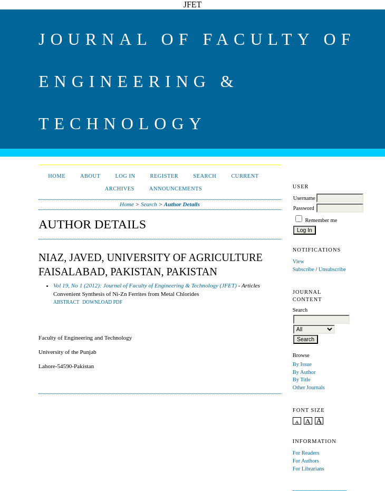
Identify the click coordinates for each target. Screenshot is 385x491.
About (90, 176)
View (298, 261)
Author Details (182, 204)
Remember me (321, 220)
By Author (304, 372)
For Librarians (308, 468)
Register (164, 176)
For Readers (306, 453)
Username (304, 198)
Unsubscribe (332, 269)
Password (303, 208)
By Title (302, 379)
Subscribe (303, 269)
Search (204, 176)
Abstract (66, 302)
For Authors (306, 461)
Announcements (175, 188)
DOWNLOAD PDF (102, 302)
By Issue (302, 364)
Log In (125, 176)
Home (56, 176)
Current (244, 176)
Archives (119, 188)
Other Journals (309, 387)
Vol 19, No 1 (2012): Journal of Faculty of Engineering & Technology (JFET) (145, 285)
